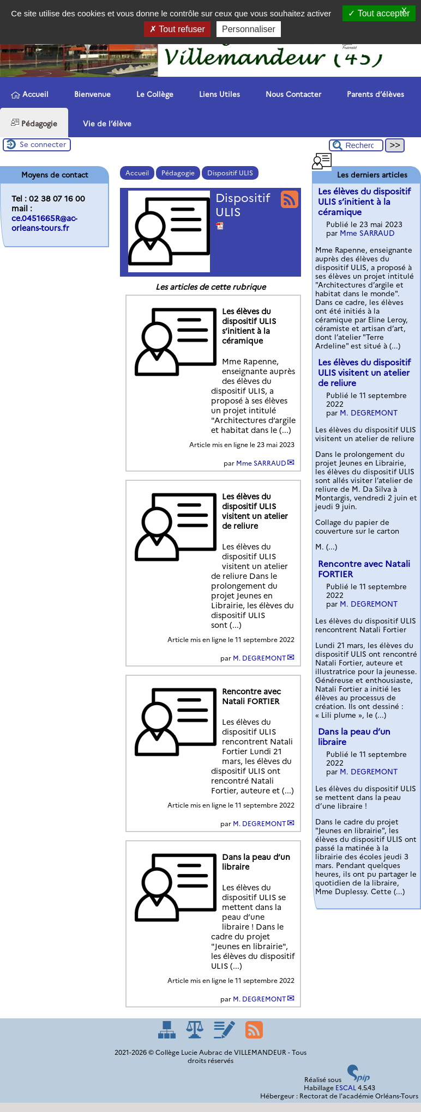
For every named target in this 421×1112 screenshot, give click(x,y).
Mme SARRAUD (261, 463)
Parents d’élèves (373, 94)
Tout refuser (177, 29)
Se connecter (43, 144)
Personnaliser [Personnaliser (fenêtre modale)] (248, 29)
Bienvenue (90, 94)
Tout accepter (379, 13)
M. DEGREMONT (259, 658)
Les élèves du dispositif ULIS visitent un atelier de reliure (364, 372)
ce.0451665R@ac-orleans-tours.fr (44, 223)
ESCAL (345, 1088)
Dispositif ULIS (230, 173)
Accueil (30, 94)
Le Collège (153, 94)
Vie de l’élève (105, 123)
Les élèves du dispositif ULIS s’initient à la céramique (364, 201)
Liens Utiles (217, 94)
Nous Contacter (291, 94)
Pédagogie (34, 123)
